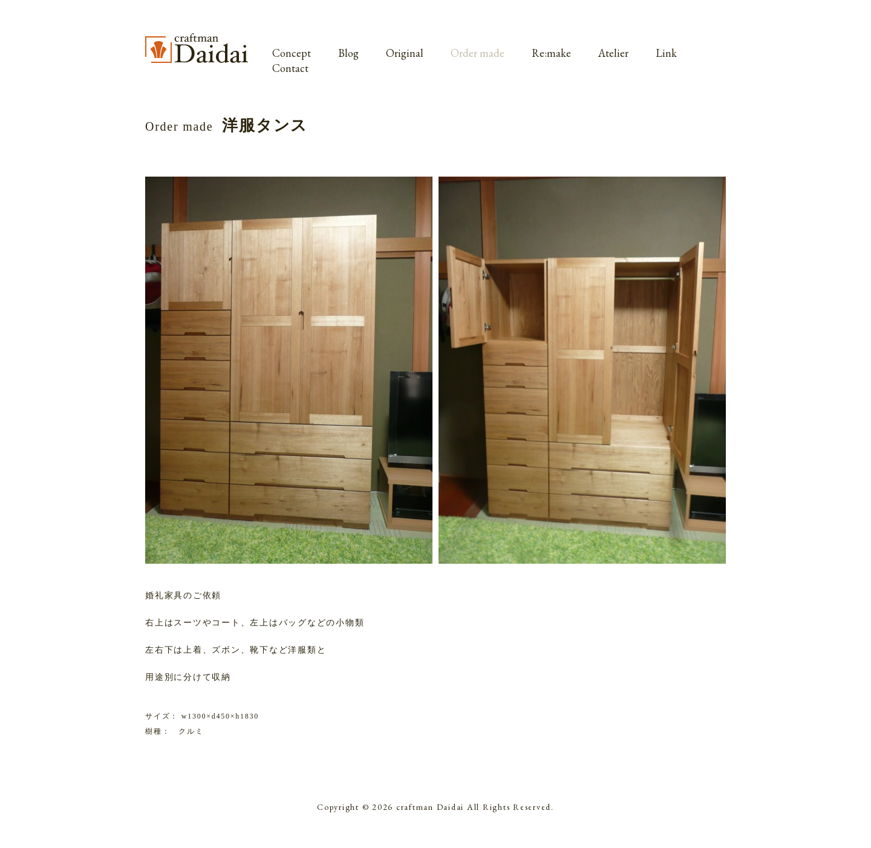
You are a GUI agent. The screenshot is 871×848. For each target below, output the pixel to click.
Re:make (551, 53)
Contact (290, 68)
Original (404, 53)
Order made (477, 53)
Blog (348, 53)
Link (666, 53)
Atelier (613, 53)
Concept (291, 53)
